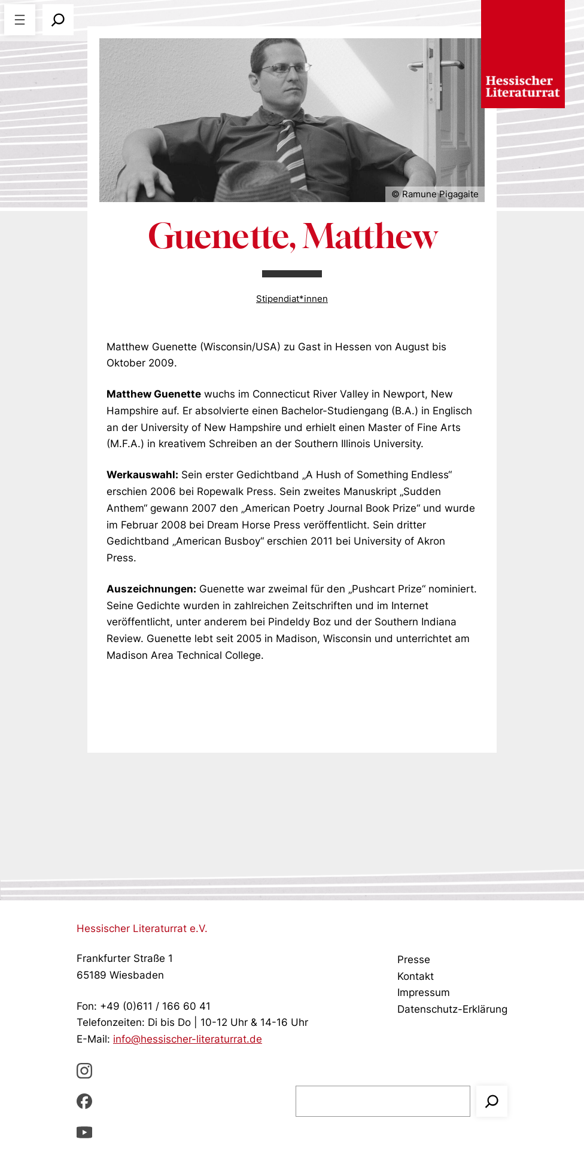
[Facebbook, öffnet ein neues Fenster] (84, 1101)
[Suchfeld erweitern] (58, 19)
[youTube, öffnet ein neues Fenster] (84, 1131)
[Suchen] (491, 1101)
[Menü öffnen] (19, 19)
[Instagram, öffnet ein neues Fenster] (84, 1070)
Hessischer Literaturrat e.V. (142, 928)
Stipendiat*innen (292, 298)
